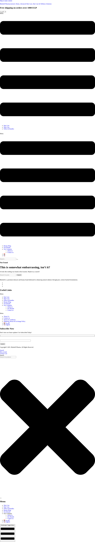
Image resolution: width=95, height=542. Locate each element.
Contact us (10, 252)
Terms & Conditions (9, 319)
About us (10, 251)
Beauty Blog (7, 246)
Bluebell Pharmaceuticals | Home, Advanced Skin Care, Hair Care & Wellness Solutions (26, 4)
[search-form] (8, 259)
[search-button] (17, 259)
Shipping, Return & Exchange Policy (14, 321)
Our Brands (7, 247)
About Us (6, 316)
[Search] (8, 275)
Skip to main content (6, 1)
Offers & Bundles (9, 129)
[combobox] (8, 357)
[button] (47, 68)
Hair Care (6, 125)
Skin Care (6, 127)
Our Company (8, 249)
